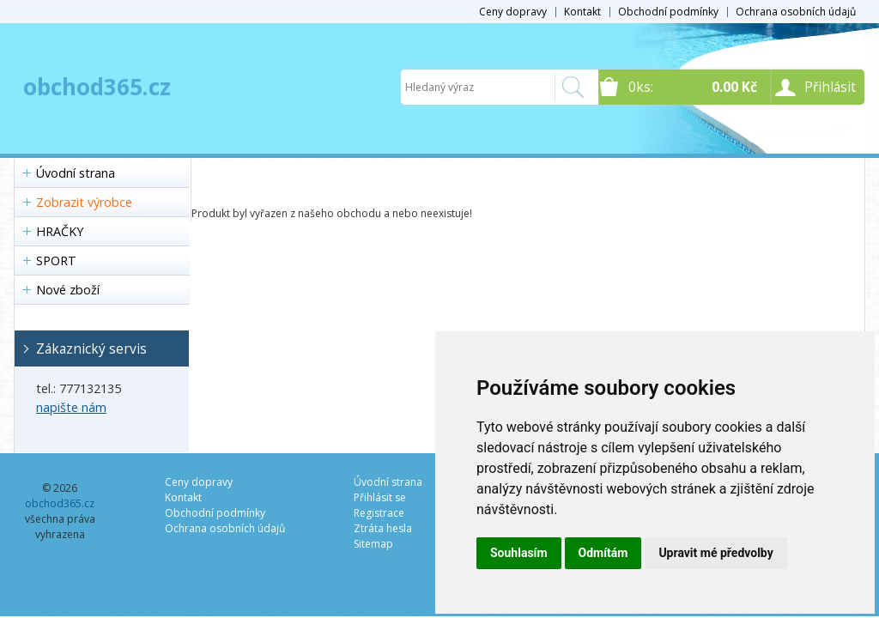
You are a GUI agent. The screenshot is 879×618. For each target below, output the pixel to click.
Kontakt (582, 11)
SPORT (56, 260)
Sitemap (373, 543)
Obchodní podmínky (668, 11)
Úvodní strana (75, 173)
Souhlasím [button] (519, 553)
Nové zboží (68, 290)
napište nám (71, 407)
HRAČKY (59, 231)
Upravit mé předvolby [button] (715, 553)
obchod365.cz (97, 86)
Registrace (379, 513)
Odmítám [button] (603, 553)
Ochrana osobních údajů (796, 11)
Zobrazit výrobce (84, 202)
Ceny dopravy (513, 11)
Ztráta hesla (383, 528)
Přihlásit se (380, 497)
